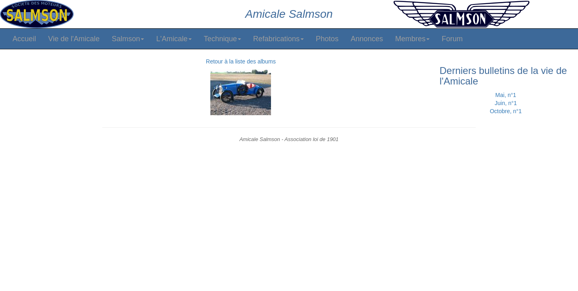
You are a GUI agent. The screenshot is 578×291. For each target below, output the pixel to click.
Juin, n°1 (506, 103)
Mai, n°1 (506, 95)
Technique (222, 39)
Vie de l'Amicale (74, 39)
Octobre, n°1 (506, 111)
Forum (452, 39)
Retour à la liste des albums (241, 61)
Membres (412, 39)
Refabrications (278, 39)
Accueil (24, 39)
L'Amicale (173, 39)
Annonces (367, 39)
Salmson (128, 39)
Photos (327, 39)
